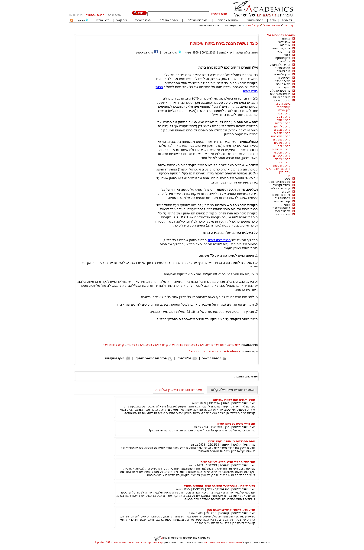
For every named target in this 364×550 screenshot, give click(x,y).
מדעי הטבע (283, 84)
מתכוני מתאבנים (280, 136)
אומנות (286, 38)
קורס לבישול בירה (157, 345)
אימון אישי (284, 41)
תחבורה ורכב (282, 211)
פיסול (226, 403)
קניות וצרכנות (282, 201)
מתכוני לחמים (282, 126)
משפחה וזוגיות (281, 97)
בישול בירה (198, 345)
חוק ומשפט (283, 71)
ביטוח (286, 55)
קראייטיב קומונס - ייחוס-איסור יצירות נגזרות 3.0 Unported (128, 542)
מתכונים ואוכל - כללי (278, 168)
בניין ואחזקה (282, 58)
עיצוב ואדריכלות (280, 188)
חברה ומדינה (282, 68)
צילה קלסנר (242, 52)
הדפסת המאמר (211, 358)
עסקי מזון (284, 172)
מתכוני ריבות (283, 162)
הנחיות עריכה (142, 20)
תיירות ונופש (283, 214)
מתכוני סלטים (282, 142)
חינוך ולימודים (282, 74)
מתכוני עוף (284, 146)
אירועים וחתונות (280, 48)
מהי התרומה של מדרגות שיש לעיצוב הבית (228, 462)
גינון (227, 427)
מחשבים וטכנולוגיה (279, 90)
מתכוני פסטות (282, 152)
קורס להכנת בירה (113, 345)
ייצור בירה (234, 345)
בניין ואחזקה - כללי (218, 489)
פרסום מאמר (255, 20)
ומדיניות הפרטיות (214, 542)
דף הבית (287, 20)
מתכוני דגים (283, 116)
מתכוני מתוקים (281, 139)
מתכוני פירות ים (281, 149)
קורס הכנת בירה (180, 345)
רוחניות (286, 204)
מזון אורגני (284, 110)
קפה (287, 175)
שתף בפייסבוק (144, 52)
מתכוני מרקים (282, 133)
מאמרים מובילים (197, 20)
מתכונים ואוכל (271, 25)
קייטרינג (224, 513)
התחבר (90, 15)
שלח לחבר (184, 358)
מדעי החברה (282, 81)
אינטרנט (285, 45)
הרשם (100, 15)
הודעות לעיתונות (280, 64)
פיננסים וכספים (281, 195)
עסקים (286, 191)
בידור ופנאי (283, 51)
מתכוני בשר (283, 113)
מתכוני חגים (283, 120)
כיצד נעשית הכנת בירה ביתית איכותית (220, 25)
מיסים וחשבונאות (280, 94)
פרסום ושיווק (282, 198)
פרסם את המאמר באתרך (151, 358)
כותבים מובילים (169, 20)
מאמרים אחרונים (228, 20)
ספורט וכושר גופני (279, 181)
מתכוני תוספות (281, 165)
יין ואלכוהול (252, 25)
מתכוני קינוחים (281, 155)
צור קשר (121, 20)
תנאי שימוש (102, 20)
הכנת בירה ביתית (219, 240)
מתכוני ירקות (282, 123)
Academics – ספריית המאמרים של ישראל (214, 351)
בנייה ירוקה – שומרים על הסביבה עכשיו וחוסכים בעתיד (219, 486)
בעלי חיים (284, 61)
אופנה (225, 444)
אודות (273, 20)
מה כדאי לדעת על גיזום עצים (236, 424)
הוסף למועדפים (114, 358)
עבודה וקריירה (281, 185)
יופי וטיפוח (284, 77)
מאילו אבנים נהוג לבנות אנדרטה (234, 400)
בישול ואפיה (283, 103)
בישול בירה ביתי (135, 345)
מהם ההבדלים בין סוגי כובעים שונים (231, 441)
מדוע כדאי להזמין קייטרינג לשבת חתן (231, 510)
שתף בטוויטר (169, 52)
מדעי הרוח (283, 87)
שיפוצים (224, 465)
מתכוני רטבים (282, 159)
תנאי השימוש (234, 542)
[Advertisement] (210, 32)
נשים (287, 178)
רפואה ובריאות (281, 208)
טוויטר (81, 20)
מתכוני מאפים (282, 129)
